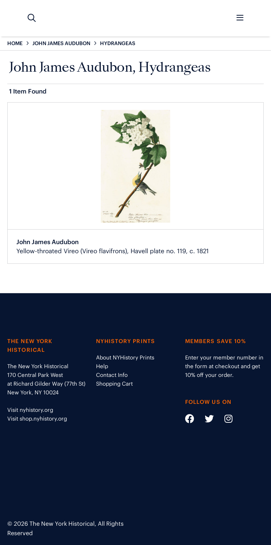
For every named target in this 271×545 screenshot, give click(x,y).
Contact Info (112, 374)
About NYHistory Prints (125, 357)
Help (102, 366)
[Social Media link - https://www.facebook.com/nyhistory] (189, 420)
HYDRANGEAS (117, 43)
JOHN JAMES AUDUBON (61, 43)
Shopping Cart (114, 383)
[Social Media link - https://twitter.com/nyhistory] (205, 420)
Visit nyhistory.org (30, 409)
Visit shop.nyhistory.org (37, 418)
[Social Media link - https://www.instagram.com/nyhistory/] (223, 420)
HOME (15, 43)
